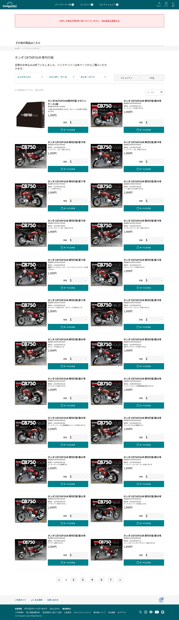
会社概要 (111, 612)
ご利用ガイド (20, 600)
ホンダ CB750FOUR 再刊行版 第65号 (67, 417)
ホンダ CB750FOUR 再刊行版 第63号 (67, 457)
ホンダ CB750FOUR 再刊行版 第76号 (142, 181)
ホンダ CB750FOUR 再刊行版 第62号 (142, 457)
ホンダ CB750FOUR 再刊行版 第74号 (142, 220)
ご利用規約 (19, 612)
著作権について (99, 612)
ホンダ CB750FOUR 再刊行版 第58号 (142, 535)
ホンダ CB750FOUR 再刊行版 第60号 (142, 496)
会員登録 (18, 608)
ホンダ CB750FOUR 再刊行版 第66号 (142, 378)
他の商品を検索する (111, 20)
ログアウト (122, 612)
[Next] (120, 580)
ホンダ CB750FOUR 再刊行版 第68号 (142, 339)
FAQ (152, 77)
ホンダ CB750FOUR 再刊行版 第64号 (142, 417)
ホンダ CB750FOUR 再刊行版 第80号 (142, 100)
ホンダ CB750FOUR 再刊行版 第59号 (67, 535)
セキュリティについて (82, 612)
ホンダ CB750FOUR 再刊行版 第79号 (67, 142)
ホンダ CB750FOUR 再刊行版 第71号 (67, 300)
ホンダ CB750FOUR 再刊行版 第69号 (67, 339)
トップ (17, 48)
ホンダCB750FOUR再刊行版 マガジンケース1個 (67, 102)
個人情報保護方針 (33, 612)
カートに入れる (69, 130)
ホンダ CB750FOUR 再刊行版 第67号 (67, 378)
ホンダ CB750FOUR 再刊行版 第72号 (142, 259)
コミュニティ (127, 77)
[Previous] (59, 580)
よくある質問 (36, 600)
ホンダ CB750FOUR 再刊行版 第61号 (67, 496)
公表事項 (67, 612)
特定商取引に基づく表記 (52, 612)
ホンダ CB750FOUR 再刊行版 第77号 (67, 181)
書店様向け (66, 608)
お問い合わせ (52, 600)
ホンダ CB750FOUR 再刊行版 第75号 (67, 220)
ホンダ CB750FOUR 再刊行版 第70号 (142, 300)
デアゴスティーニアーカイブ (35, 608)
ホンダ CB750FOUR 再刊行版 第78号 (142, 142)
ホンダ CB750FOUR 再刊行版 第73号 (67, 259)
